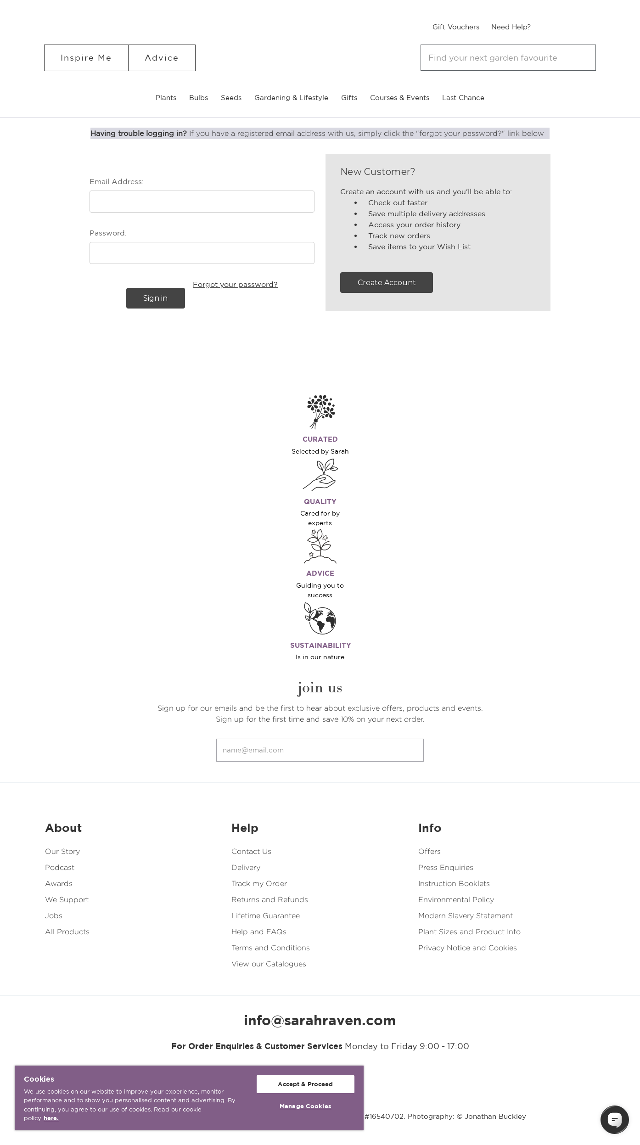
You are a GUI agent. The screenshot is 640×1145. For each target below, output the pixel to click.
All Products (67, 932)
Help (244, 827)
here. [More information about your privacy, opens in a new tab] (51, 1118)
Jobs (53, 916)
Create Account (387, 282)
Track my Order (259, 883)
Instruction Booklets (454, 883)
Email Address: (117, 181)
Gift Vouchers (455, 27)
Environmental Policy (456, 900)
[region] (189, 1098)
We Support (67, 900)
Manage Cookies (305, 1106)
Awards (59, 883)
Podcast (59, 867)
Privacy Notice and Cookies (467, 948)
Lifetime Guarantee (265, 916)
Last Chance (463, 97)
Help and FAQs (258, 932)
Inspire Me (86, 57)
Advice (162, 57)
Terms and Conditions (270, 948)
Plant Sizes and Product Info (469, 932)
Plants (166, 97)
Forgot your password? (235, 284)
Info (430, 827)
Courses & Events (399, 97)
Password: (108, 233)
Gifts (349, 97)
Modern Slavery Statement (465, 916)
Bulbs (198, 97)
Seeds (231, 97)
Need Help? (511, 27)
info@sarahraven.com (320, 1020)
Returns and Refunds (269, 900)
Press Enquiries (445, 867)
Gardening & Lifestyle (291, 97)
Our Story (62, 851)
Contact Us (251, 851)
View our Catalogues (268, 964)
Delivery (245, 867)
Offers (429, 851)
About (63, 827)
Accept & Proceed (305, 1084)
